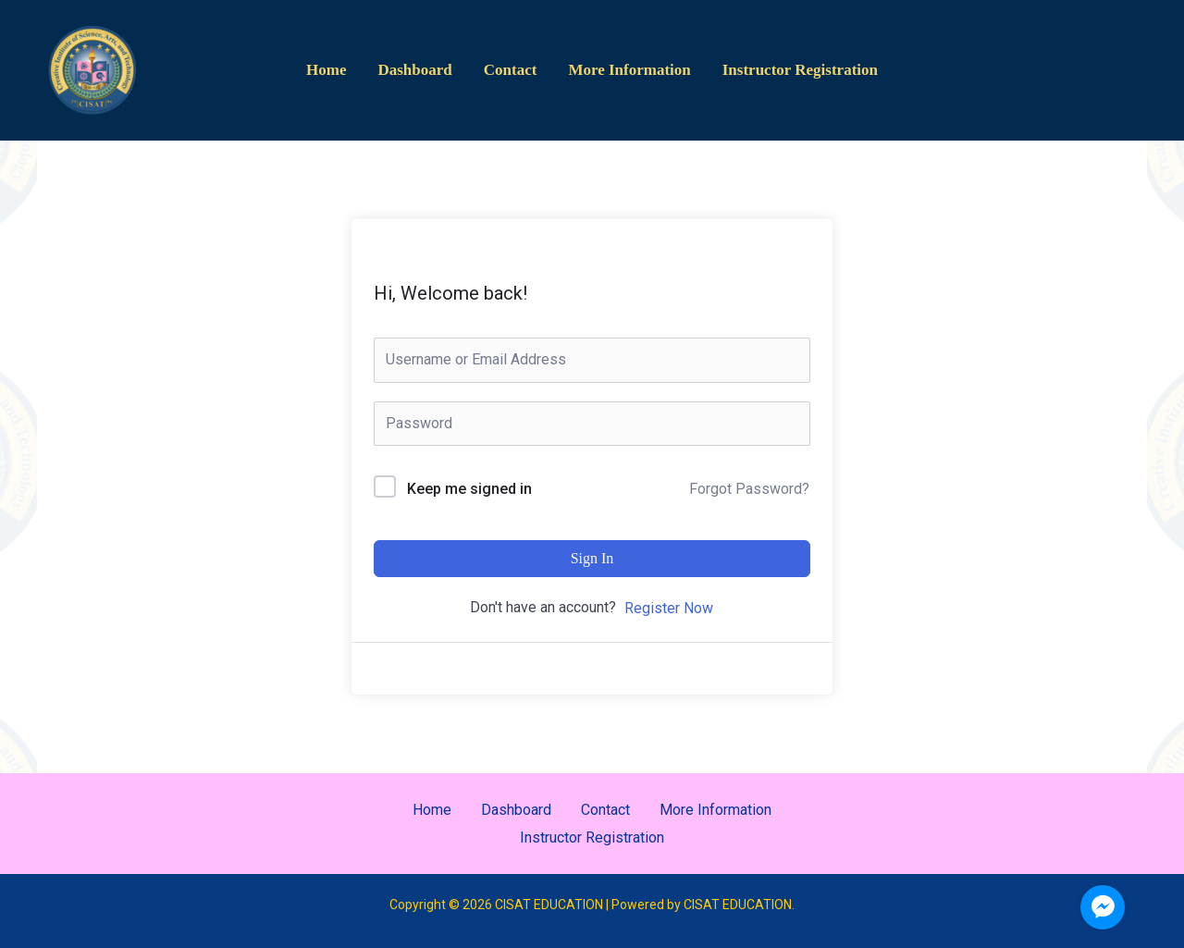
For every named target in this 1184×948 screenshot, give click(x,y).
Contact (510, 70)
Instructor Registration (800, 70)
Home (326, 70)
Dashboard (414, 70)
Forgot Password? (749, 489)
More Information (629, 70)
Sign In (592, 558)
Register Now (668, 608)
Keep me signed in (469, 489)
